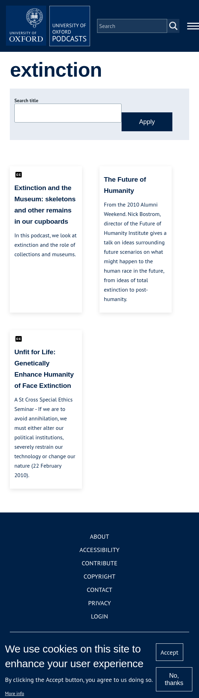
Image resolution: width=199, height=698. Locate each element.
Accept (169, 652)
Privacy (99, 603)
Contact (99, 590)
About (99, 536)
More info (14, 693)
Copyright (100, 576)
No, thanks (174, 679)
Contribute (99, 563)
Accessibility (99, 550)
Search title (26, 100)
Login (99, 616)
